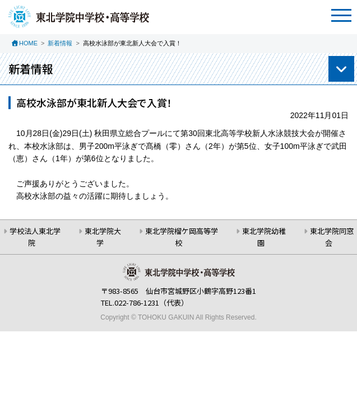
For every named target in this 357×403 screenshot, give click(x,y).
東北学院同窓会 (332, 237)
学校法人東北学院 (35, 237)
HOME (28, 43)
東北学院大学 (103, 237)
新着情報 (60, 43)
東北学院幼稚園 (264, 237)
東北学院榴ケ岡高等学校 (181, 237)
